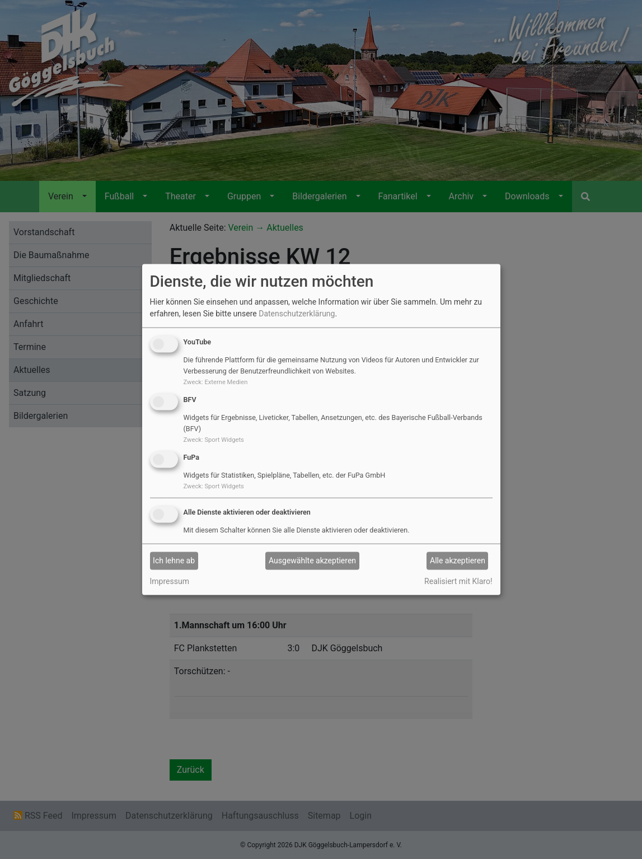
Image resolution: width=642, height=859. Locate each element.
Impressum (169, 580)
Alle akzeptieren (457, 560)
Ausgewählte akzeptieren (312, 560)
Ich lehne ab (174, 560)
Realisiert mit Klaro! (458, 580)
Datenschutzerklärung (297, 313)
